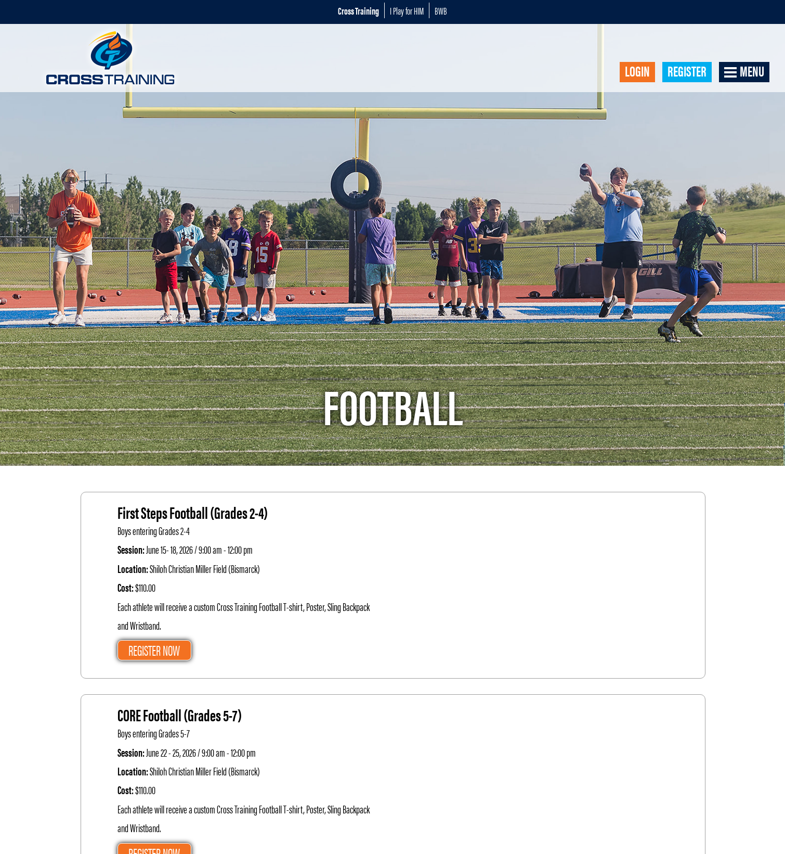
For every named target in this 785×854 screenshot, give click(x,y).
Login (637, 71)
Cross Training (358, 10)
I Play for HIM (407, 10)
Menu (752, 71)
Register (687, 71)
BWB (441, 10)
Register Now (154, 650)
